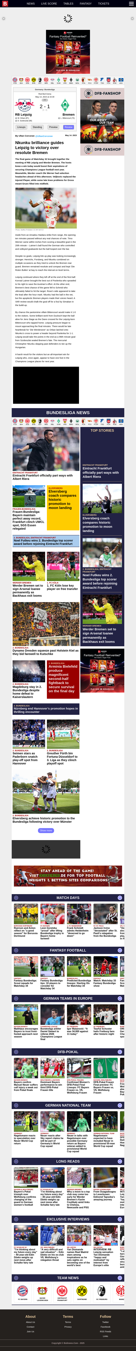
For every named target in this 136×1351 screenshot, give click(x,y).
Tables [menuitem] (68, 3)
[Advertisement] (68, 50)
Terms (68, 1319)
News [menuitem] (31, 3)
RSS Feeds (105, 1328)
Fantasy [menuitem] (86, 3)
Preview (53, 124)
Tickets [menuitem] (103, 3)
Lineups (21, 124)
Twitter (105, 1319)
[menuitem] (13, 4)
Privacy (68, 1324)
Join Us (30, 1328)
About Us (30, 1319)
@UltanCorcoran (44, 133)
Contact (30, 1324)
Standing (37, 124)
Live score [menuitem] (49, 3)
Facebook (105, 1324)
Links (105, 1333)
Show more (46, 827)
